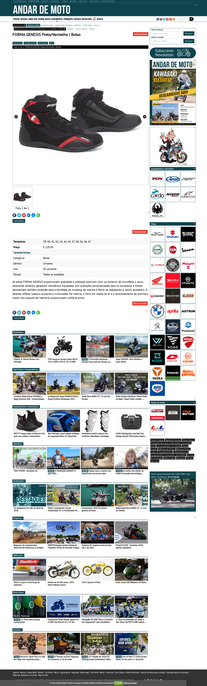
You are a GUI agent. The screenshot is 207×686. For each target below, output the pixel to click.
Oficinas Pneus (183, 449)
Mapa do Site (43, 675)
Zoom (51, 43)
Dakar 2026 (32, 18)
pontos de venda (47, 25)
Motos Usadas (157, 440)
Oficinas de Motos (167, 449)
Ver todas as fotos (30, 43)
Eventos (16, 18)
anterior (70, 29)
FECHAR (118, 683)
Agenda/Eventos (173, 440)
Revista (100, 18)
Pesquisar (189, 33)
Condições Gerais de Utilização (177, 672)
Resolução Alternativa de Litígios (25, 675)
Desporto (18, 518)
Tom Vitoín (49, 672)
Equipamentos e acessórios (26, 406)
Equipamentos (57, 18)
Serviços (77, 18)
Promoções (68, 18)
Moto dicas (19, 592)
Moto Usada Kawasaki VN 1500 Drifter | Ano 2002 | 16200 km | (173, 490)
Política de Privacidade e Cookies (153, 672)
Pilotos (189, 458)
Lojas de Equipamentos (161, 452)
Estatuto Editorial (133, 672)
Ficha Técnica (120, 672)
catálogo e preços (33, 25)
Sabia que (18, 555)
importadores (87, 25)
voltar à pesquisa (81, 29)
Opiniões (18, 443)
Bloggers (181, 458)
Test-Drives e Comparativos (26, 369)
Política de (130, 683)
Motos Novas (188, 440)
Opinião (41, 18)
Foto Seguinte (42, 43)
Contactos (110, 672)
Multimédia (19, 481)
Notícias (24, 18)
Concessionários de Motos (168, 446)
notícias (97, 25)
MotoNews (18, 332)
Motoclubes (87, 18)
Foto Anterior (17, 43)
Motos (47, 18)
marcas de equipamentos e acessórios (68, 25)
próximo (92, 29)
